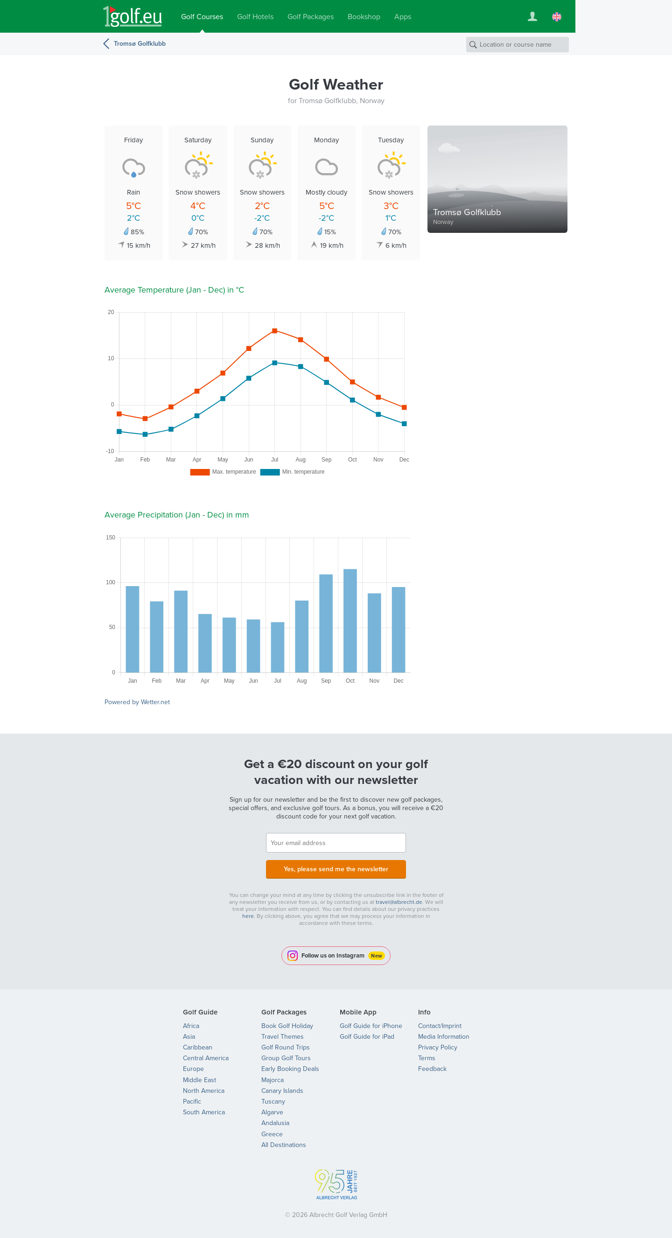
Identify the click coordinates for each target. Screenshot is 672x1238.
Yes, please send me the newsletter (336, 869)
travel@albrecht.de (399, 902)
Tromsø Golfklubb (140, 44)
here (248, 916)
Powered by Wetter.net (137, 702)
